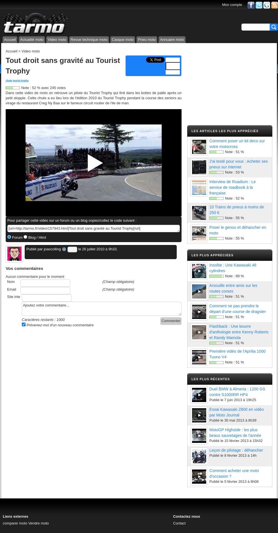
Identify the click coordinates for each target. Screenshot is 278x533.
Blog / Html (36, 237)
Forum (17, 237)
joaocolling (52, 249)
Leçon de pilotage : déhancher (236, 450)
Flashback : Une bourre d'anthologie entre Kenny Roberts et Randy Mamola (239, 332)
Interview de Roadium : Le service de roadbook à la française (232, 187)
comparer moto (15, 523)
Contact (179, 523)
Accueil (10, 39)
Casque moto (123, 39)
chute (9, 80)
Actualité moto (31, 39)
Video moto (57, 39)
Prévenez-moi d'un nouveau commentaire (58, 325)
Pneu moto (147, 39)
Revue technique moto (89, 39)
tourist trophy (21, 80)
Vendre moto (38, 523)
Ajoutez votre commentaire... (102, 309)
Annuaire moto (172, 39)
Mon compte (232, 5)
